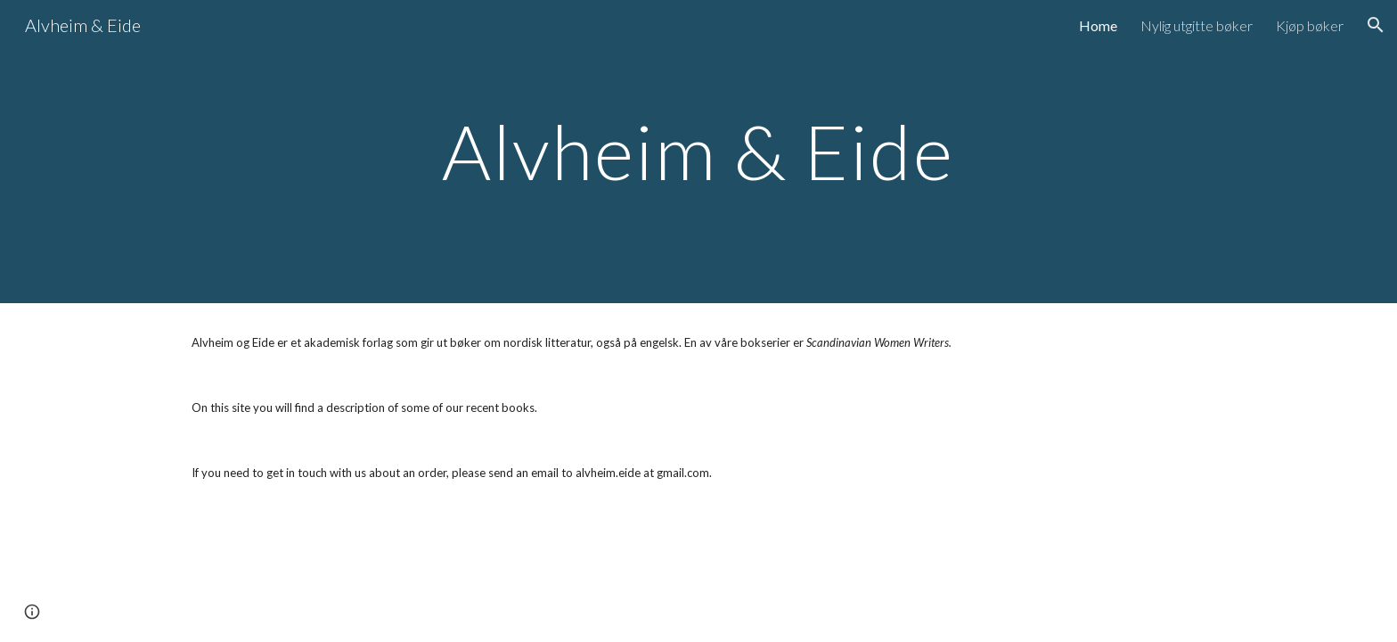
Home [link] (1098, 25)
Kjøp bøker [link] (1310, 25)
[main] (698, 151)
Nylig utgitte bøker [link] (1196, 25)
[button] (1375, 25)
